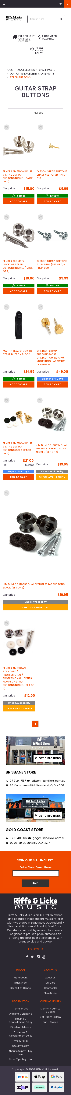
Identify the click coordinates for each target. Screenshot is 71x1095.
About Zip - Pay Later (20, 1059)
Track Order (20, 982)
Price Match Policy (20, 1027)
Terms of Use (20, 1008)
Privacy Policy (20, 1040)
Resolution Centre (20, 988)
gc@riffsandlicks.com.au (46, 838)
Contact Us (50, 988)
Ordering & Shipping (20, 1013)
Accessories (26, 70)
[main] (35, 425)
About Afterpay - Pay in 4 (20, 1052)
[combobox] (42, 19)
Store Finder (50, 993)
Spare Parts (47, 70)
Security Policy (20, 1046)
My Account (20, 977)
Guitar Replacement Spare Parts (32, 73)
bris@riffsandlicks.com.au (46, 781)
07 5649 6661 (16, 838)
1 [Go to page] (35, 724)
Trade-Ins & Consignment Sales (20, 1034)
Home (9, 70)
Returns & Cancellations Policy (20, 1020)
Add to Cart (18, 201)
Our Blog (50, 982)
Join (35, 883)
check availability (52, 477)
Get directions (48, 758)
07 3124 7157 (16, 781)
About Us (50, 977)
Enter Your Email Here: (36, 867)
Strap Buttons (20, 77)
